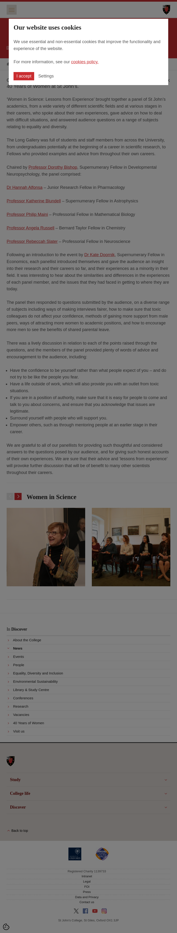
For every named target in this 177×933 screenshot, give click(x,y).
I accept (23, 76)
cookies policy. (84, 61)
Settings (46, 76)
